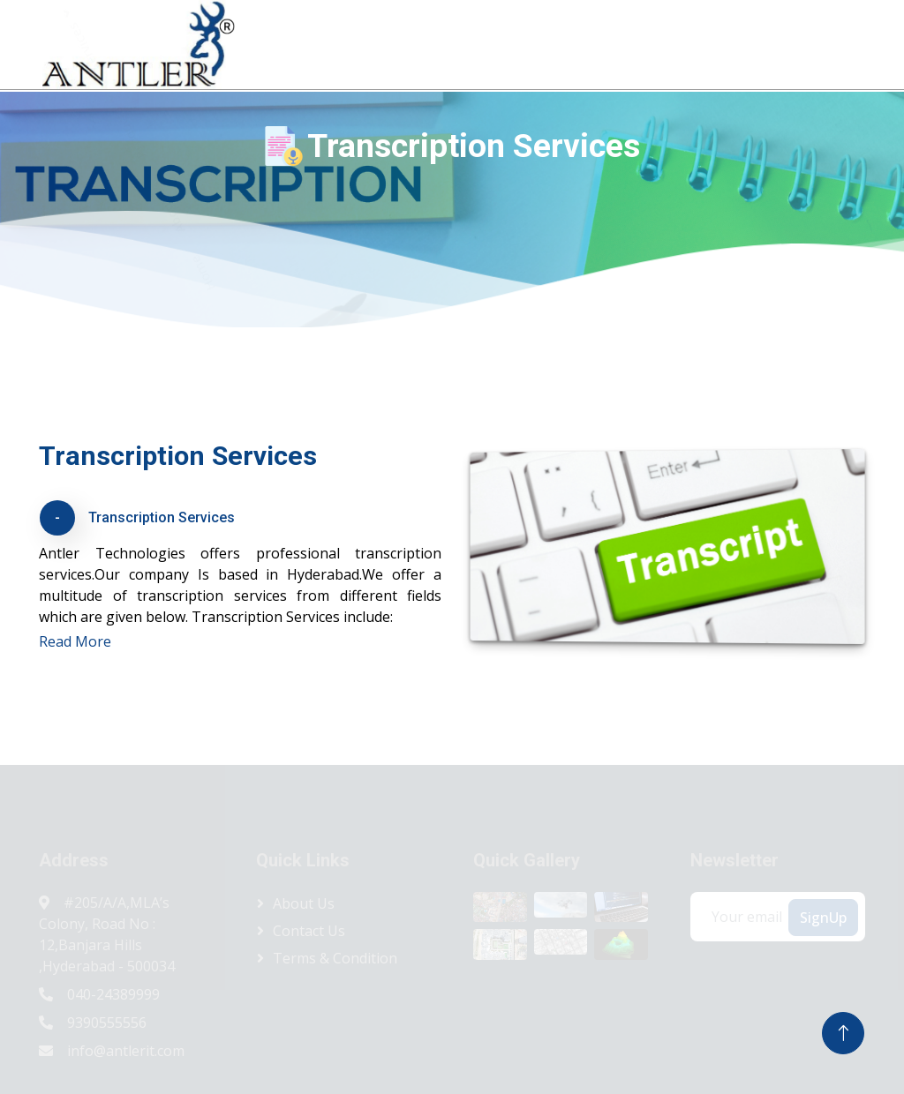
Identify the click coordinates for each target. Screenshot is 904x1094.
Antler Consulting (747, 43)
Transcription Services (161, 517)
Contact (853, 43)
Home (369, 43)
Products (527, 43)
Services (624, 43)
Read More (75, 641)
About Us (443, 43)
